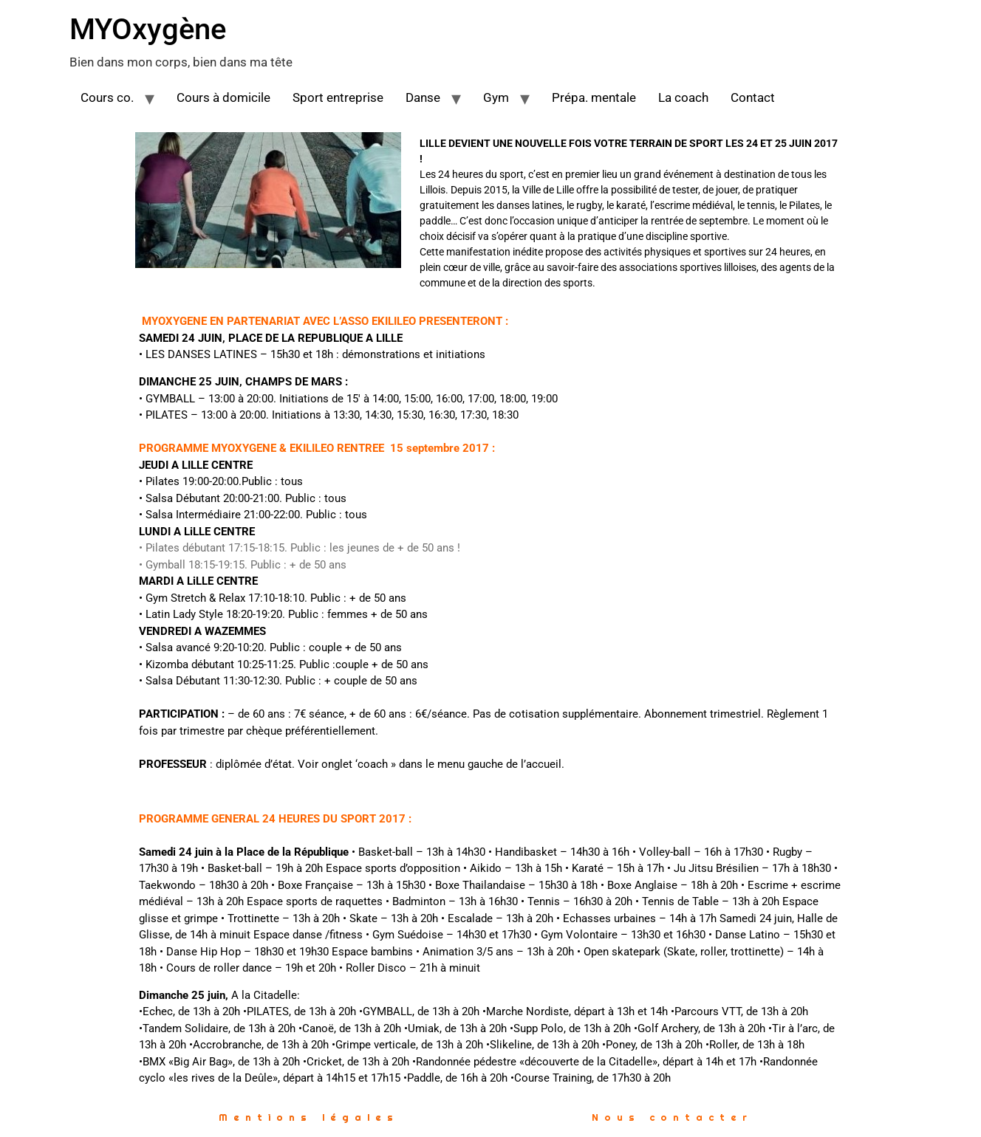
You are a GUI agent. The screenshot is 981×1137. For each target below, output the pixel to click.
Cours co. (107, 97)
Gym (496, 97)
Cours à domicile (223, 97)
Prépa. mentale (594, 97)
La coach (683, 97)
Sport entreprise (338, 97)
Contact (753, 97)
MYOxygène (147, 29)
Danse (423, 97)
